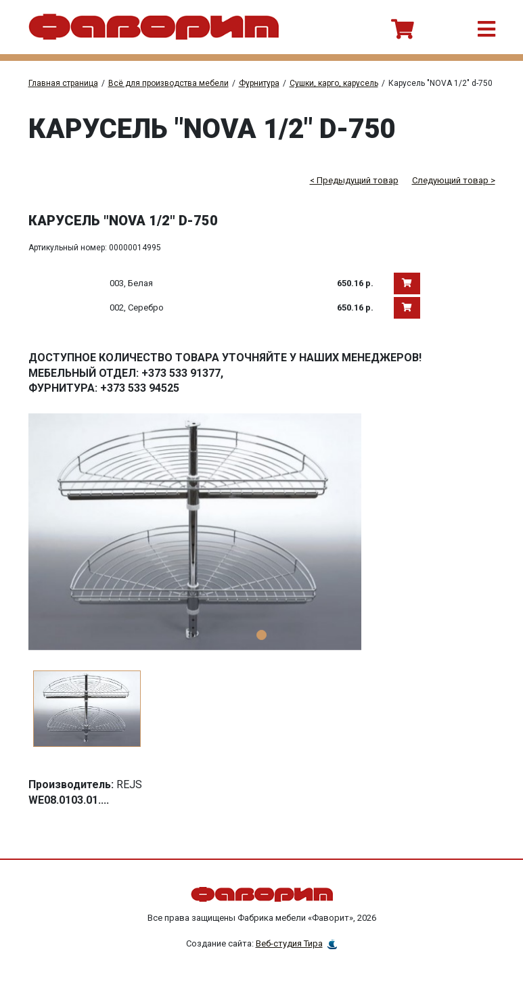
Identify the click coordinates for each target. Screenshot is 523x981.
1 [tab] (261, 635)
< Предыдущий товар (354, 180)
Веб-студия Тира (289, 943)
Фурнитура (259, 83)
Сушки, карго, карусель (334, 83)
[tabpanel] (261, 531)
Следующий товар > (453, 180)
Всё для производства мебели (168, 83)
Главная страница (63, 83)
